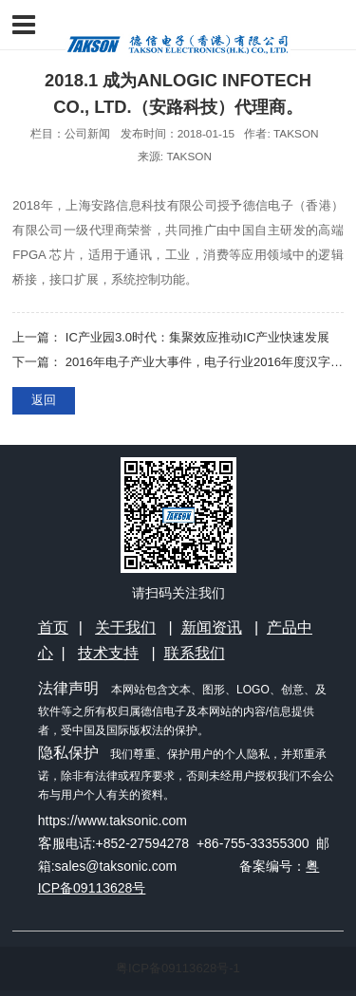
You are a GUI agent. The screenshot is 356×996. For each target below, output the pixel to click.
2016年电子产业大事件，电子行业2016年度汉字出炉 (210, 362)
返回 (43, 400)
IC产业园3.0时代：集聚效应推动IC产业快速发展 (197, 337)
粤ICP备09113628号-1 (178, 968)
